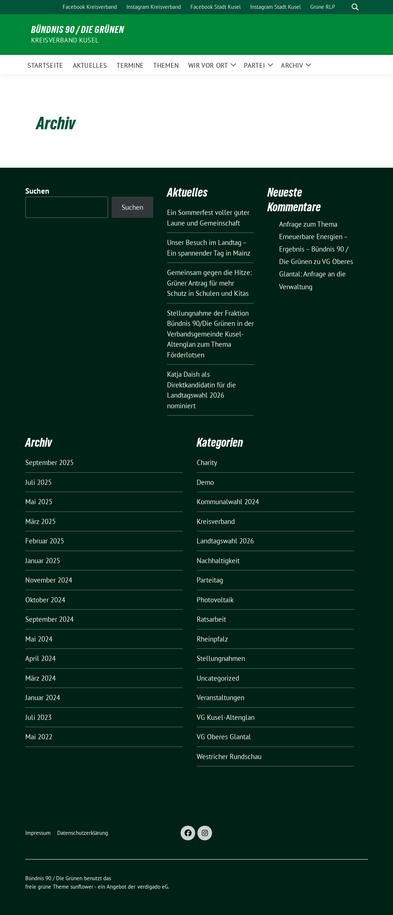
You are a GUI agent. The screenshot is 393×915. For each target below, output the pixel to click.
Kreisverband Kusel (65, 40)
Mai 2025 (38, 501)
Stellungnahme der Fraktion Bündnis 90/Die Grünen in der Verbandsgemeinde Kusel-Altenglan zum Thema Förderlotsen (210, 334)
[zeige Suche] (355, 7)
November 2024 (48, 580)
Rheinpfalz (212, 639)
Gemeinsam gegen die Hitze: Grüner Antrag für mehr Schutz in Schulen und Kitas (209, 283)
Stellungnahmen (221, 658)
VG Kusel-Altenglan (226, 717)
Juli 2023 (38, 717)
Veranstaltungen (220, 697)
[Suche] (344, 7)
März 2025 (40, 521)
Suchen (37, 191)
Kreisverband (216, 521)
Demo (205, 482)
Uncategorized (218, 678)
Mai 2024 (38, 639)
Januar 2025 (42, 560)
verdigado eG (152, 886)
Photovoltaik (215, 599)
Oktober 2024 (45, 599)
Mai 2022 (38, 736)
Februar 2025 (44, 540)
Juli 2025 (38, 482)
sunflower (81, 886)
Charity (207, 462)
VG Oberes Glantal (224, 736)
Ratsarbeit (211, 619)
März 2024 (40, 678)
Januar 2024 (42, 697)
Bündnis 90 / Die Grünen (77, 29)
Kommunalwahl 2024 (228, 501)
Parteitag (210, 580)
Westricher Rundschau (229, 756)
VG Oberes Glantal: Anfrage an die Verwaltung (316, 274)
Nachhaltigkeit (218, 560)
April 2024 (40, 658)
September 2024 (49, 619)
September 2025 (49, 462)
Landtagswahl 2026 (225, 540)
